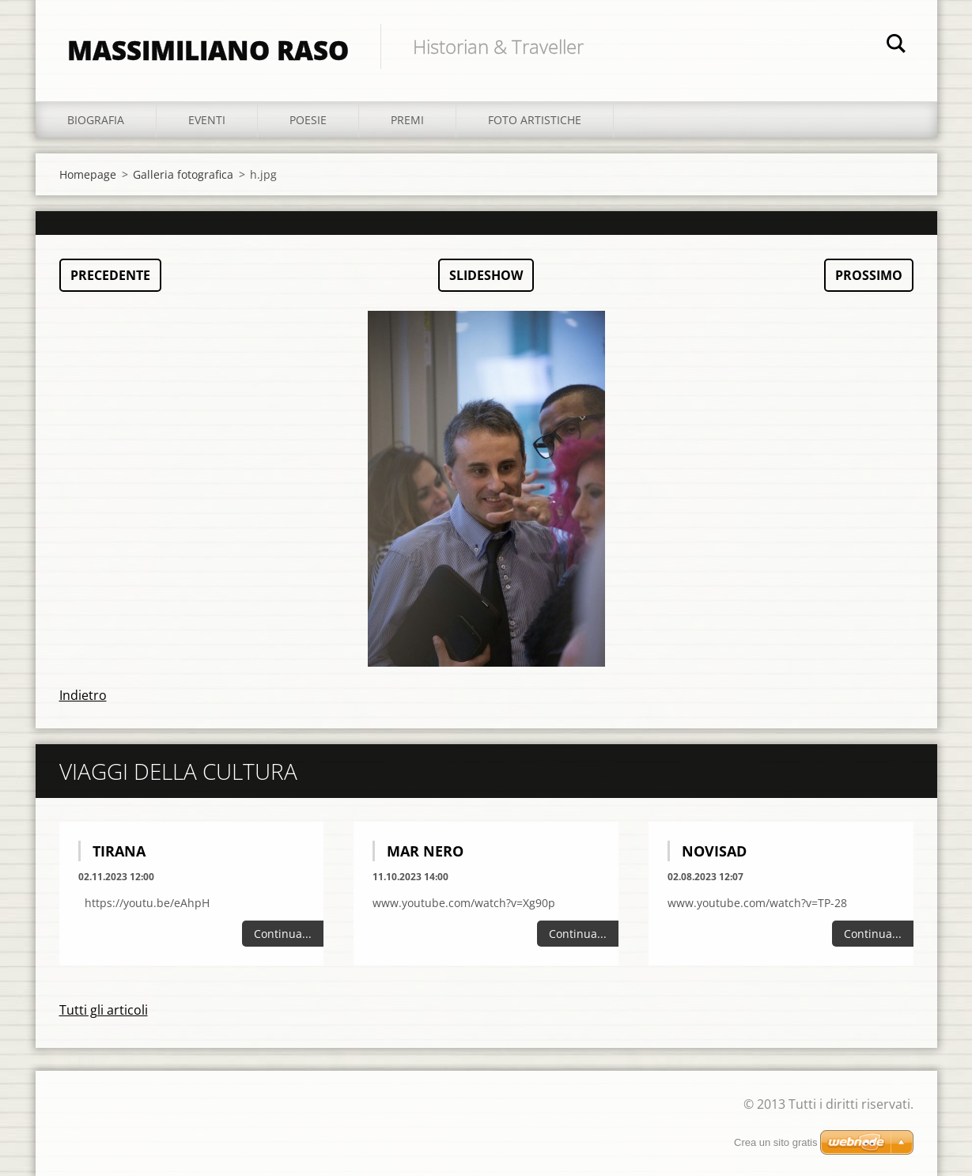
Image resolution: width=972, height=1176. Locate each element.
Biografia (95, 119)
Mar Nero (425, 850)
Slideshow (486, 275)
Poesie (308, 119)
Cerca (896, 46)
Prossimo (868, 275)
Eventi (206, 119)
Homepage (87, 174)
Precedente (110, 275)
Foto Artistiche (534, 119)
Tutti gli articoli (103, 1010)
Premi (407, 119)
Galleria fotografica (183, 174)
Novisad (714, 850)
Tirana (119, 850)
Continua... (283, 933)
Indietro (83, 695)
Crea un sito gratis (776, 1142)
